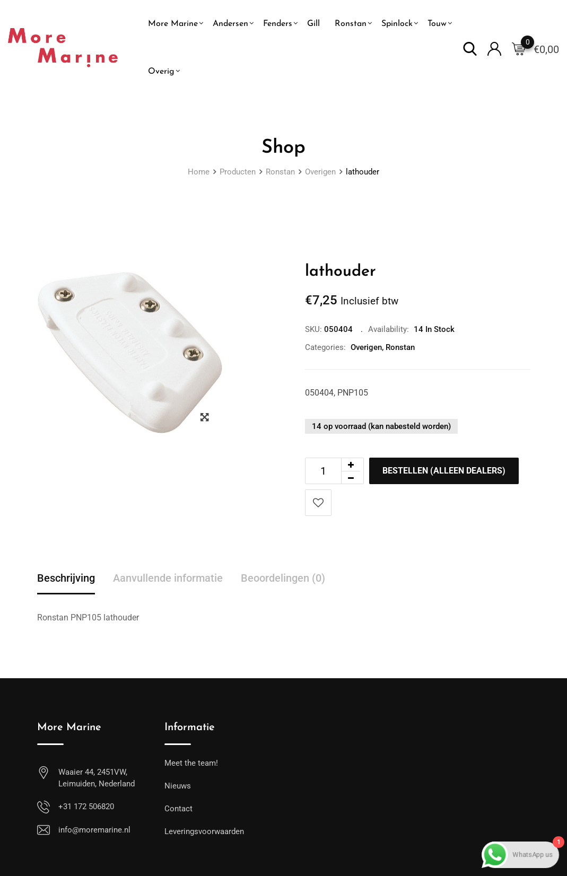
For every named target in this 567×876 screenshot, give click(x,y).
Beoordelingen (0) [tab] (283, 578)
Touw (437, 24)
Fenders (277, 24)
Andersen (230, 24)
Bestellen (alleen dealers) (443, 471)
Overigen (366, 347)
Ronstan (351, 24)
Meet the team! (191, 763)
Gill (313, 24)
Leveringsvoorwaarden (204, 831)
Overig (161, 71)
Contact (178, 808)
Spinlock (397, 24)
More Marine (173, 24)
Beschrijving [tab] (66, 578)
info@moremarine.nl (94, 830)
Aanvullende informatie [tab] (168, 578)
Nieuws (177, 786)
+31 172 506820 (86, 806)
